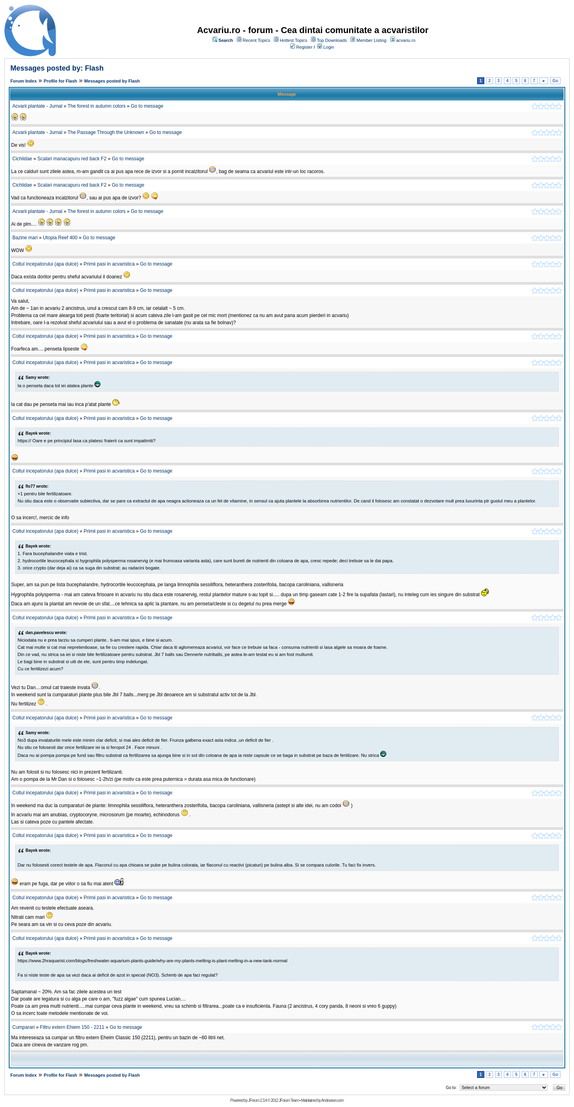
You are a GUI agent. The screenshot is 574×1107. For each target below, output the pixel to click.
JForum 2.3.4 (257, 1100)
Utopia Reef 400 (60, 237)
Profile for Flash (60, 81)
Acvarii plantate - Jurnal (37, 106)
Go (555, 81)
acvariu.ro (405, 40)
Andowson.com (332, 1100)
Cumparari (23, 1027)
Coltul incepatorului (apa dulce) (45, 264)
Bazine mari (24, 237)
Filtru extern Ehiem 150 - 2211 (72, 1027)
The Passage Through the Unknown (106, 132)
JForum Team (289, 1100)
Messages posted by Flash (112, 81)
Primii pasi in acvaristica (109, 264)
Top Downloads (332, 40)
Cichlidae (22, 159)
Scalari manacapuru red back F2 (71, 159)
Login (328, 47)
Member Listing (371, 40)
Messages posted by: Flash (57, 68)
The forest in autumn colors (97, 106)
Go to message (147, 106)
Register (304, 47)
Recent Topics (256, 40)
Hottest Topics (293, 40)
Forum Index (23, 81)
